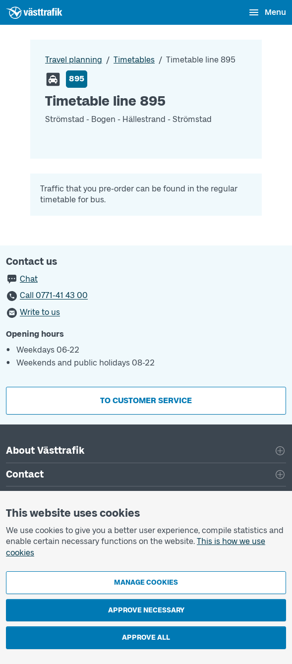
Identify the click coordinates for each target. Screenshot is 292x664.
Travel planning (73, 59)
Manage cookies (146, 582)
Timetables (134, 59)
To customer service (146, 400)
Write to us (40, 312)
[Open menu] (267, 12)
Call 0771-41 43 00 (54, 296)
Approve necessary (146, 610)
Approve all (146, 637)
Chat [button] (29, 279)
